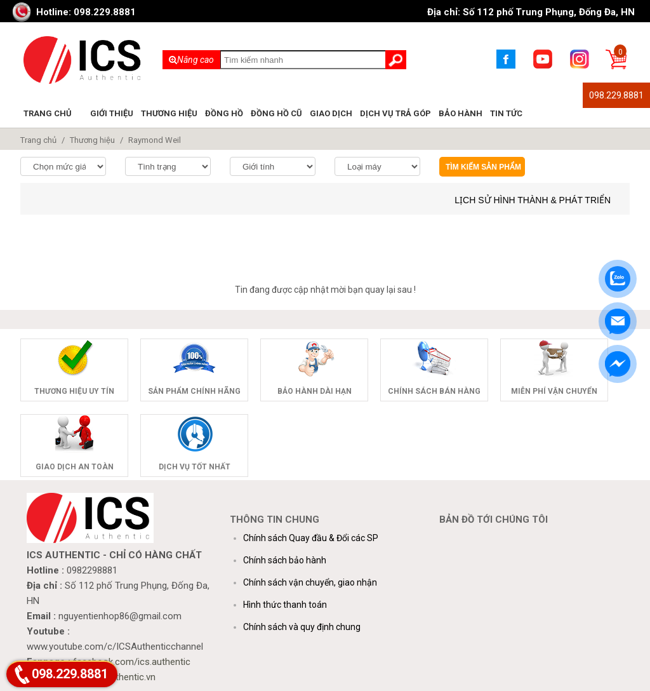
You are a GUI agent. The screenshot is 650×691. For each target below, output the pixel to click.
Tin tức (506, 113)
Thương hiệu (169, 113)
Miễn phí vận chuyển (554, 391)
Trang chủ (47, 113)
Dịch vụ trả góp (395, 113)
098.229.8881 (616, 95)
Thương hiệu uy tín (74, 391)
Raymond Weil (154, 140)
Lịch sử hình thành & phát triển (532, 200)
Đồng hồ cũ (276, 113)
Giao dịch (331, 113)
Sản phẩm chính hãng (194, 391)
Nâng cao (191, 60)
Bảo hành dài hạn (314, 391)
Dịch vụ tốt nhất (194, 466)
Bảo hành (460, 113)
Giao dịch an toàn (75, 466)
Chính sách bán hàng (434, 391)
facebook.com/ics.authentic (131, 662)
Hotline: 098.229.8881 (86, 12)
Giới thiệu (111, 113)
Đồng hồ (224, 113)
